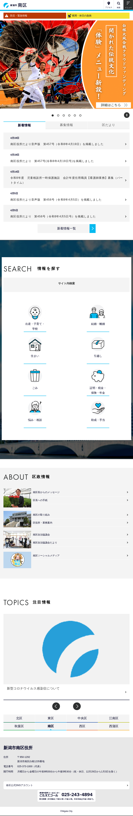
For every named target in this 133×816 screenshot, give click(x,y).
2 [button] (58, 115)
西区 (82, 726)
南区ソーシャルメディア (46, 555)
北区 (19, 718)
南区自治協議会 (41, 534)
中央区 (82, 718)
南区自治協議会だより (45, 542)
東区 (51, 718)
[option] (66, 64)
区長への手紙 (40, 500)
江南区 (113, 718)
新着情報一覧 (66, 228)
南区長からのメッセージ (46, 492)
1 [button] (53, 115)
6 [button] (80, 115)
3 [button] (64, 115)
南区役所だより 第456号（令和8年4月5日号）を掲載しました (53, 216)
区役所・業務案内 (42, 522)
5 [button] (75, 115)
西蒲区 (113, 726)
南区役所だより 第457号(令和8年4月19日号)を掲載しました (52, 161)
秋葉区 (19, 726)
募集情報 (66, 125)
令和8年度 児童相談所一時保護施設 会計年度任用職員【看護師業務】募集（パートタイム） (66, 180)
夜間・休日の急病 (81, 15)
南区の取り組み (41, 514)
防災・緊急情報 (18, 15)
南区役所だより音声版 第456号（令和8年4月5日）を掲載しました (57, 199)
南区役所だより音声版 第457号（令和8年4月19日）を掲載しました (58, 144)
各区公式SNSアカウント (19, 785)
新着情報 (24, 125)
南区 (51, 726)
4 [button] (69, 115)
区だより (108, 125)
